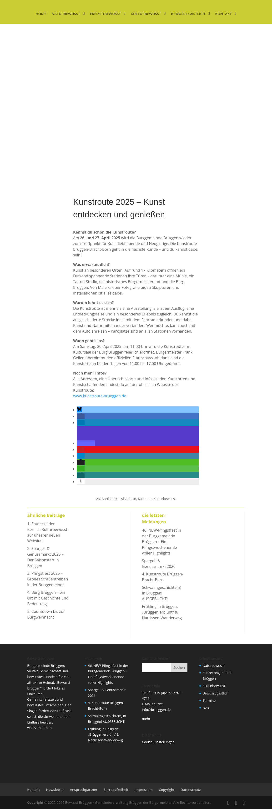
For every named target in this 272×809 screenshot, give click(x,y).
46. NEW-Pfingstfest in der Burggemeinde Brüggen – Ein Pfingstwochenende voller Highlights (161, 542)
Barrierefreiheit (115, 789)
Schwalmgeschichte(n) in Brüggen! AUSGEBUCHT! (161, 593)
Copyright (167, 789)
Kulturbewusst (146, 13)
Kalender (145, 498)
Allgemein (128, 498)
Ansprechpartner (83, 789)
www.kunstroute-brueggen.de (99, 396)
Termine (209, 700)
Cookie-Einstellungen (158, 742)
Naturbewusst (66, 13)
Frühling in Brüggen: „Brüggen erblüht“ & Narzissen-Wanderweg (162, 612)
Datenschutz (191, 789)
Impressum (144, 789)
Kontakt (223, 13)
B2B (206, 707)
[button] (79, 409)
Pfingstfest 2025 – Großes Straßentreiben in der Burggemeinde (47, 579)
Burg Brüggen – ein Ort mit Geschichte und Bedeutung (47, 598)
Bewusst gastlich (188, 13)
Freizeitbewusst (105, 13)
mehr (146, 718)
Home (40, 13)
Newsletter (55, 789)
